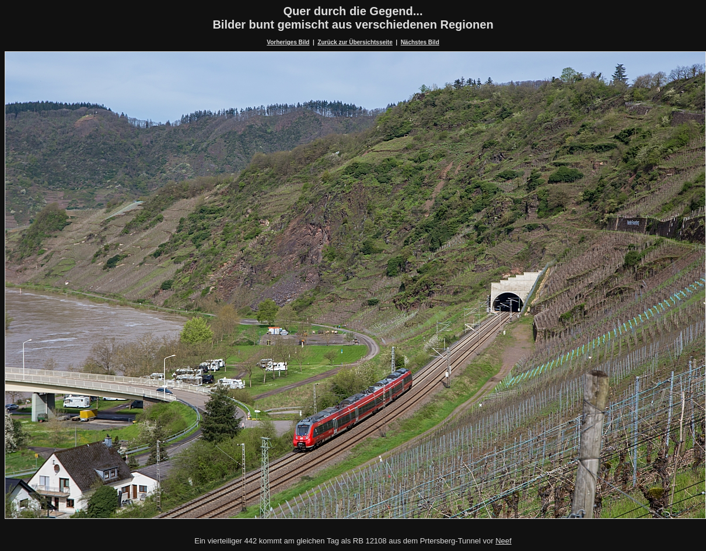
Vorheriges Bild (288, 42)
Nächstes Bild (420, 42)
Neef (503, 540)
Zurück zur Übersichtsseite (354, 42)
